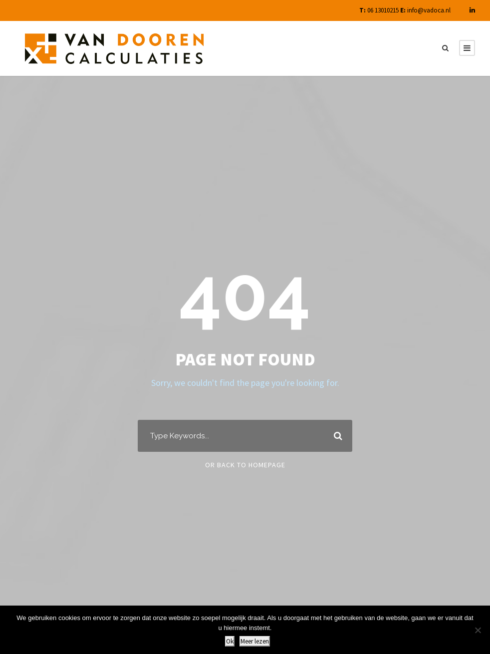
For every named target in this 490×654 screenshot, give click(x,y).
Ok (230, 641)
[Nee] (478, 630)
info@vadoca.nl (429, 10)
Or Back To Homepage (245, 464)
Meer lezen (255, 641)
